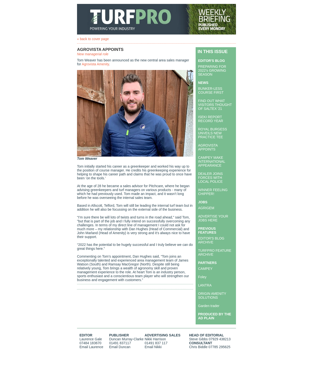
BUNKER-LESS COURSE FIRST (211, 90)
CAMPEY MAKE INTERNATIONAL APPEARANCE (211, 161)
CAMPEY (205, 269)
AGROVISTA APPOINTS (208, 147)
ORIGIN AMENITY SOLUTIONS (212, 295)
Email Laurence (91, 347)
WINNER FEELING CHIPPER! (213, 192)
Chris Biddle (198, 347)
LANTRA (205, 285)
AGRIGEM (206, 208)
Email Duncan (119, 347)
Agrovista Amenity (95, 64)
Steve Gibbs (198, 339)
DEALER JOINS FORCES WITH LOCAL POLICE (210, 177)
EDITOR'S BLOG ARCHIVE (211, 240)
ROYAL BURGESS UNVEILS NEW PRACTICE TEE (212, 133)
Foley (202, 277)
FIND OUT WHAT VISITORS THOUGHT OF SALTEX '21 (215, 105)
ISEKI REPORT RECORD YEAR (210, 119)
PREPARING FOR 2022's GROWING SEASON (212, 70)
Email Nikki (153, 347)
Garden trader (208, 306)
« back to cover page (93, 39)
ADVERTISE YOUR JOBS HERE (213, 218)
